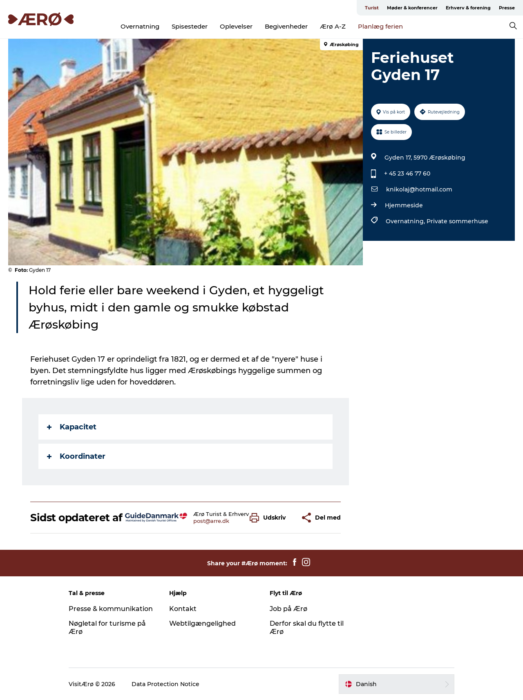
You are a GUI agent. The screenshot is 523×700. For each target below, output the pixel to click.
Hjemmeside (404, 205)
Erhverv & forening (468, 8)
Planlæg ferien (380, 26)
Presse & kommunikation (111, 609)
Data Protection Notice (165, 684)
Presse (507, 8)
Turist (372, 8)
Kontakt (183, 609)
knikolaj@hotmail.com (419, 189)
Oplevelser (236, 26)
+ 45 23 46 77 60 (407, 173)
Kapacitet (71, 426)
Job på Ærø (288, 609)
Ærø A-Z (333, 26)
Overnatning (140, 26)
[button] (270, 517)
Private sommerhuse (457, 221)
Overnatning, (406, 221)
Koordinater (76, 456)
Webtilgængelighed (202, 623)
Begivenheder (286, 26)
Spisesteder (190, 26)
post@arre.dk (211, 521)
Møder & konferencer (412, 8)
